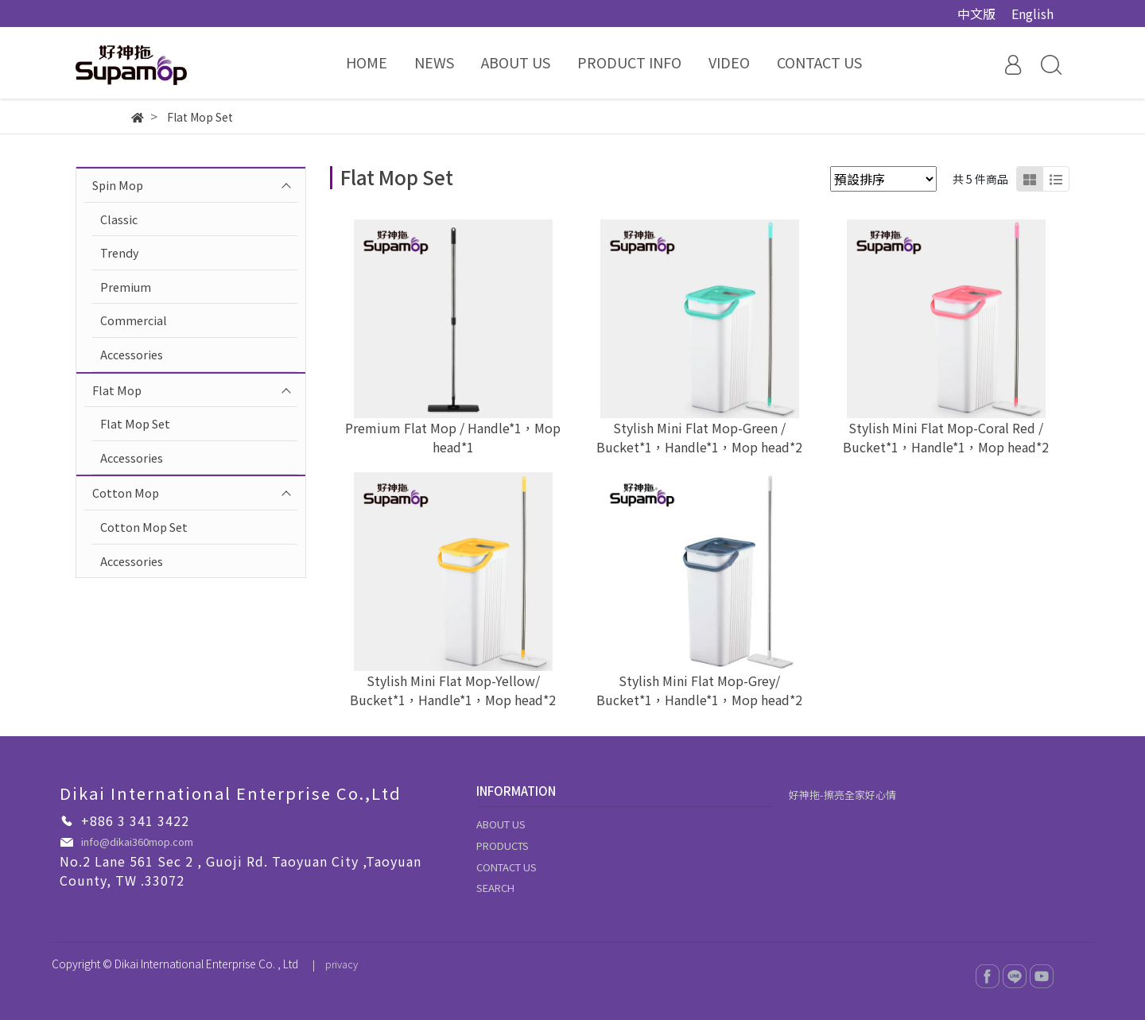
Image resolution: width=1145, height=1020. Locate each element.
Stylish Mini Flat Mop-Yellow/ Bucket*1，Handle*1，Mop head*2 (453, 690)
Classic (119, 219)
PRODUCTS (502, 845)
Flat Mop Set (135, 423)
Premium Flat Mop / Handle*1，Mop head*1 (453, 437)
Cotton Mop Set (144, 526)
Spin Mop (117, 184)
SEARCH (495, 887)
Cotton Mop (125, 492)
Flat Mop (117, 390)
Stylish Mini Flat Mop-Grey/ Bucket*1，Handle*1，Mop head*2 (699, 690)
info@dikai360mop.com (137, 841)
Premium (125, 286)
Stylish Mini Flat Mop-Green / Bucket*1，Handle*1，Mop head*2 (699, 437)
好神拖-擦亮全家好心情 (842, 794)
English (1032, 13)
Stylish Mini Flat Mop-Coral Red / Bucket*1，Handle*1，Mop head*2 (946, 437)
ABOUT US (501, 824)
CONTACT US (506, 867)
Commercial (133, 320)
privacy (341, 964)
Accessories (131, 354)
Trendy (119, 252)
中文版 (976, 13)
